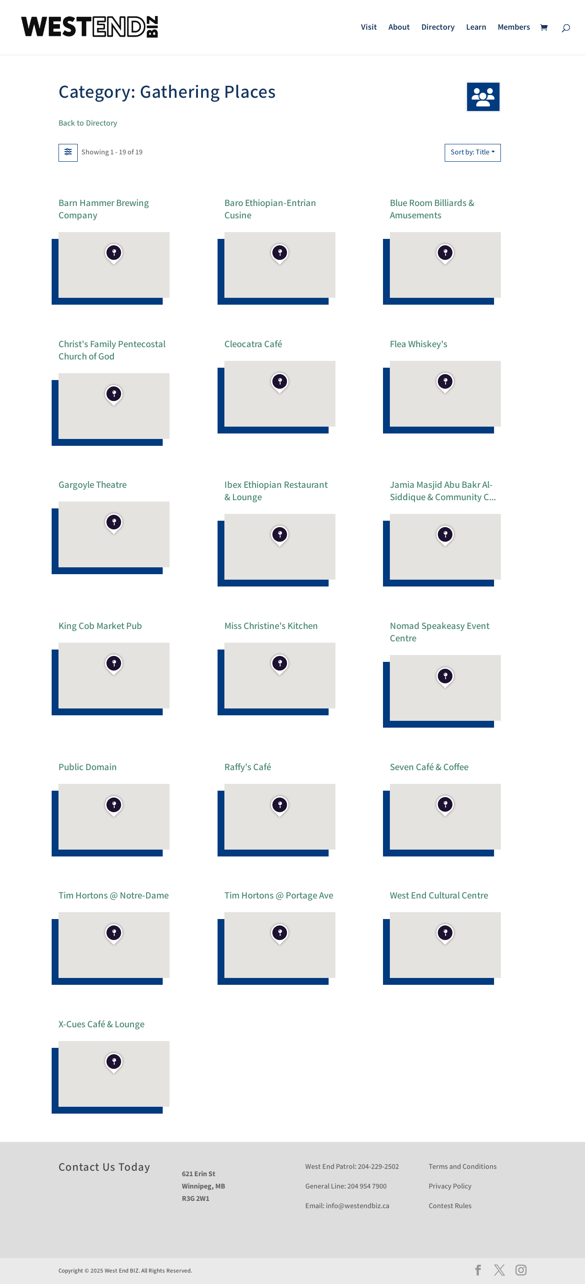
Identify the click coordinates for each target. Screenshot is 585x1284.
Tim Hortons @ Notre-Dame (113, 895)
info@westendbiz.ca (357, 1206)
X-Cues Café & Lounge (101, 1024)
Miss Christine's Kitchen (271, 625)
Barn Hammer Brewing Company (103, 208)
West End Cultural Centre (439, 895)
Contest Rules (450, 1206)
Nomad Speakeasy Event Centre (439, 631)
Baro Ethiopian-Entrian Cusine (270, 208)
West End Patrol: (330, 1167)
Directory (438, 28)
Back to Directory (87, 123)
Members (514, 28)
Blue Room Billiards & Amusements (432, 208)
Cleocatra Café (253, 344)
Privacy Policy (450, 1186)
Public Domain (87, 767)
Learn (476, 28)
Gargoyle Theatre (92, 485)
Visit (369, 28)
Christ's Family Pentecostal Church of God (111, 350)
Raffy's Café (247, 767)
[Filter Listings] (68, 152)
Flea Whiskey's (418, 344)
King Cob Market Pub (100, 625)
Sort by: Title (470, 152)
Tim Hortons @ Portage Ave (278, 895)
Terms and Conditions (463, 1167)
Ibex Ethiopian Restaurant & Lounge (276, 491)
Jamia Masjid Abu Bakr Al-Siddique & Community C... (443, 491)
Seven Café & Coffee (429, 767)
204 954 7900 (367, 1186)
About (399, 28)
